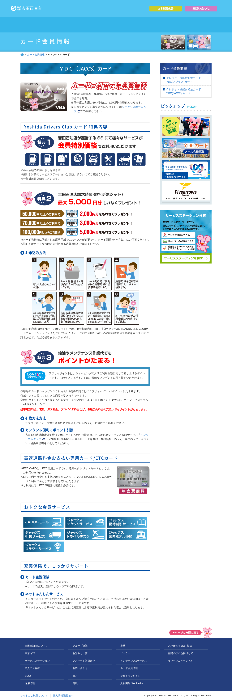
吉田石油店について (56, 24)
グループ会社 (200, 24)
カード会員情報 (36, 54)
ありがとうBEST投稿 (180, 645)
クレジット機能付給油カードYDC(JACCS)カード (183, 91)
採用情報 (176, 24)
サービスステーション (104, 24)
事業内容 (80, 24)
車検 (122, 645)
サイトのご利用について (34, 695)
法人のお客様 (128, 24)
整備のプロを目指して (180, 653)
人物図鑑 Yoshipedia (131, 683)
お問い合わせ (80, 668)
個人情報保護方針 (63, 695)
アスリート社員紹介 (84, 661)
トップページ (32, 24)
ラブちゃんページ (180, 661)
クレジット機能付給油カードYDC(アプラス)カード (183, 79)
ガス (75, 676)
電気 (75, 683)
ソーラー (125, 653)
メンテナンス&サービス (133, 661)
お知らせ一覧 (80, 653)
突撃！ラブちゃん (130, 676)
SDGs (152, 24)
